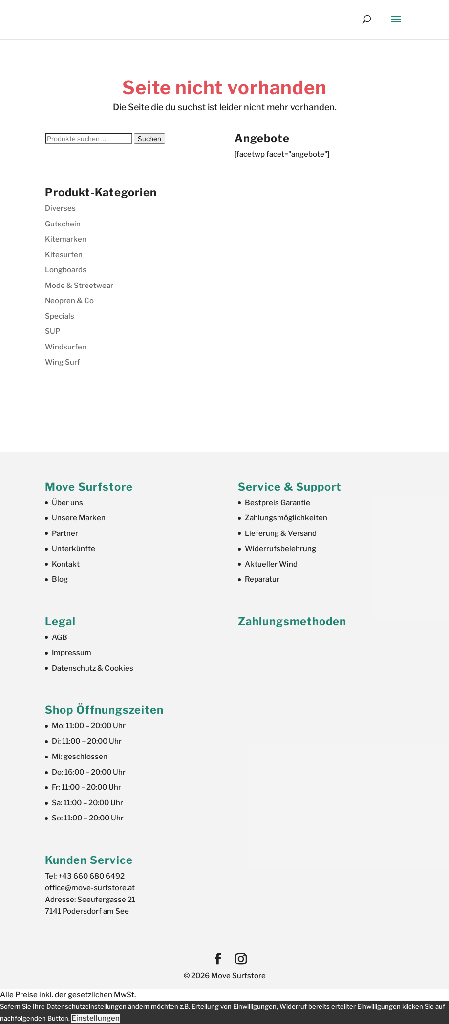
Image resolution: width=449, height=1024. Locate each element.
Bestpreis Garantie (277, 502)
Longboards (65, 270)
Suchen (149, 139)
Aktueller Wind (271, 564)
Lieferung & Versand (281, 533)
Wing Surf (62, 362)
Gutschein (63, 224)
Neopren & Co (69, 300)
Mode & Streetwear (79, 285)
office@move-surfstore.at (90, 887)
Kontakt (66, 564)
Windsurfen (65, 347)
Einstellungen (95, 1018)
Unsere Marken (79, 517)
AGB (59, 637)
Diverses (60, 208)
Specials (59, 316)
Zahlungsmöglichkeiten (286, 517)
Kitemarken (65, 239)
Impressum (71, 652)
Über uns (67, 502)
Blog (60, 579)
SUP (52, 331)
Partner (65, 533)
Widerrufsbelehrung (280, 548)
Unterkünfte (73, 548)
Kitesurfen (64, 254)
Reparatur (262, 579)
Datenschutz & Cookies (92, 668)
